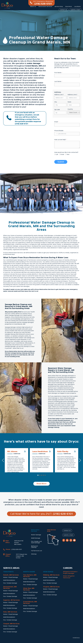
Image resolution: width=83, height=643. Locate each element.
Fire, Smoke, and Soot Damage (36, 542)
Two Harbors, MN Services (29, 575)
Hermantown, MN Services (10, 587)
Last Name (57, 81)
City (55, 102)
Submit (61, 162)
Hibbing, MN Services (51, 575)
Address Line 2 (72, 94)
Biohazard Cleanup (34, 546)
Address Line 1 (59, 94)
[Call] (54, 154)
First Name (57, 72)
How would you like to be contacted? (66, 152)
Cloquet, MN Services (11, 623)
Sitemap (33, 554)
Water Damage (36, 535)
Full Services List (36, 550)
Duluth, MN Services (11, 575)
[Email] (59, 154)
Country (70, 109)
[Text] (65, 154)
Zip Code (57, 109)
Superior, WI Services (11, 600)
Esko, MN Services (10, 612)
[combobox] (56, 133)
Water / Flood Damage (10, 577)
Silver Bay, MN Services (28, 589)
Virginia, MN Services (51, 586)
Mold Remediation (9, 580)
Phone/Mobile (58, 130)
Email (56, 122)
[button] (37, 475)
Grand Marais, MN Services (30, 602)
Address (57, 92)
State (69, 102)
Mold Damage (35, 538)
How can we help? (60, 139)
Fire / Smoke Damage (10, 582)
